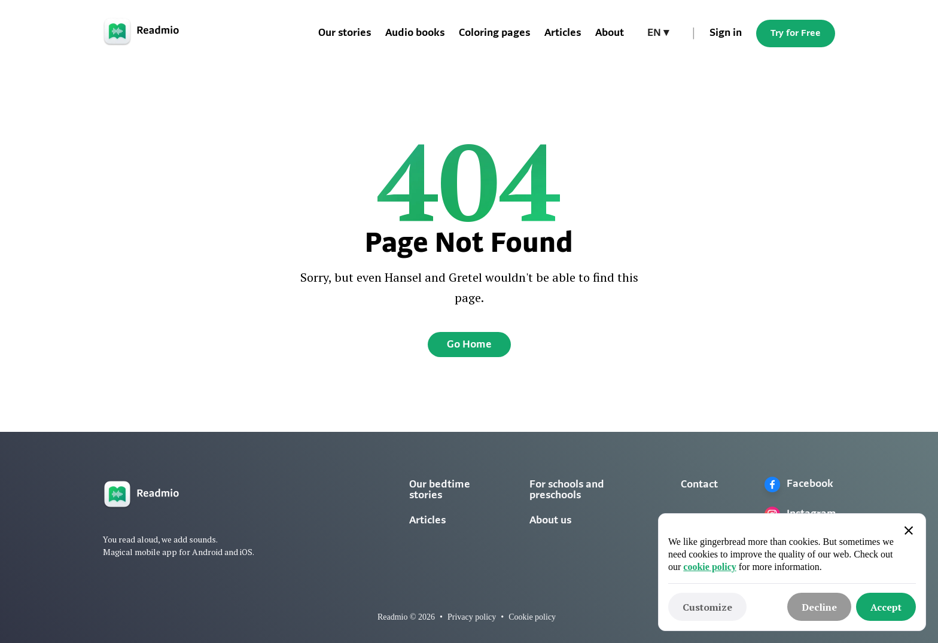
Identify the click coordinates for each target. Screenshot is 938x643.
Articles (562, 33)
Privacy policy (471, 616)
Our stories (344, 33)
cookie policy (709, 567)
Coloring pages (494, 33)
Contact (699, 484)
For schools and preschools (566, 490)
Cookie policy (532, 616)
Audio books (414, 33)
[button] (658, 33)
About (609, 33)
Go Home (469, 345)
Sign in (725, 33)
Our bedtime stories (439, 490)
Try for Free (795, 33)
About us (550, 520)
